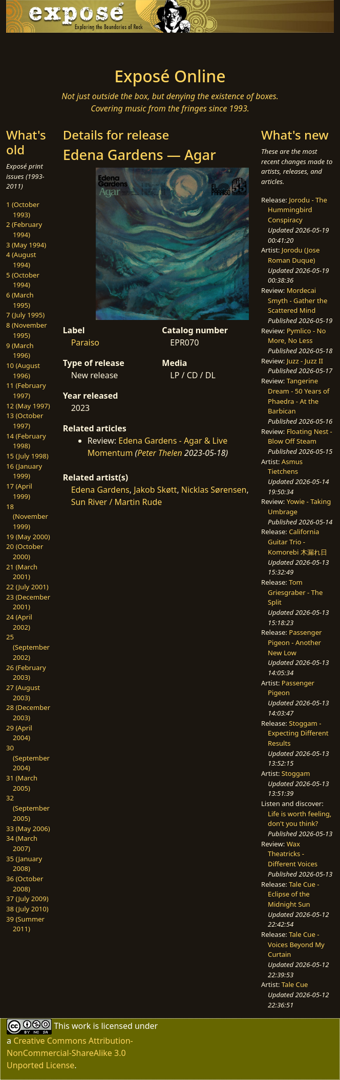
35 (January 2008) (24, 864)
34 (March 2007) (21, 843)
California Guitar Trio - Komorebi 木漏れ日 (297, 541)
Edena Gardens (100, 489)
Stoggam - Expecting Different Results (298, 733)
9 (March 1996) (20, 350)
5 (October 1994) (22, 280)
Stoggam (296, 773)
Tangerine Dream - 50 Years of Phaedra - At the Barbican (298, 396)
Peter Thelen (159, 452)
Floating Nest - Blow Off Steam (300, 436)
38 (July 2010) (27, 908)
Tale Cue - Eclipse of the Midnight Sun (293, 894)
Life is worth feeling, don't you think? (299, 819)
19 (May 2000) (28, 536)
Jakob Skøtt (155, 489)
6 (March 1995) (20, 300)
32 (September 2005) (28, 807)
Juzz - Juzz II (305, 360)
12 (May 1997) (28, 405)
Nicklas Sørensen (214, 489)
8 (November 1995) (26, 330)
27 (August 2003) (23, 692)
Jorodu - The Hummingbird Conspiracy (297, 209)
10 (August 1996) (23, 370)
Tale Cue (295, 984)
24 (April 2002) (19, 622)
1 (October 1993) (22, 209)
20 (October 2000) (24, 551)
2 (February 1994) (24, 229)
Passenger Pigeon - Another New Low (295, 642)
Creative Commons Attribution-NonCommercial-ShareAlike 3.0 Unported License (70, 1053)
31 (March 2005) (21, 783)
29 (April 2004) (19, 733)
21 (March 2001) (21, 572)
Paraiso (85, 342)
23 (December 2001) (28, 602)
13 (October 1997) (24, 420)
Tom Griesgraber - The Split (295, 592)
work (81, 1025)
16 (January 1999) (24, 471)
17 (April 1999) (19, 491)
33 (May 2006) (28, 828)
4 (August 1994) (21, 259)
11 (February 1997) (26, 390)
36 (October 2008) (24, 883)
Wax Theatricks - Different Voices (292, 853)
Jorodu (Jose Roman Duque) (294, 255)
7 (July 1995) (25, 314)
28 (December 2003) (28, 712)
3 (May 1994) (26, 244)
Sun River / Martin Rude (116, 502)
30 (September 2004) (28, 757)
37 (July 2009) (27, 898)
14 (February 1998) (26, 441)
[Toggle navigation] (58, 47)
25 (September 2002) (28, 646)
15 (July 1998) (27, 456)
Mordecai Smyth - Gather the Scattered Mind (297, 300)
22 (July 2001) (27, 586)
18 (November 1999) (27, 516)
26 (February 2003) (26, 672)
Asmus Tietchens (285, 466)
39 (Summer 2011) (25, 924)
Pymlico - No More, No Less (297, 336)
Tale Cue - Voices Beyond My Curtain (296, 944)
